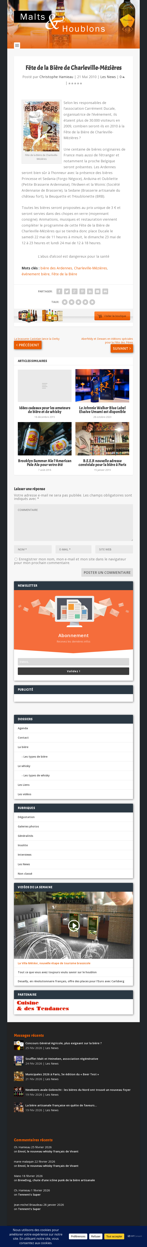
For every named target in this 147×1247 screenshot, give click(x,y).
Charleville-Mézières (90, 269)
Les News (108, 78)
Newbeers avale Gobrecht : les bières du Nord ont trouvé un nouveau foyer (78, 1091)
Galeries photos (28, 828)
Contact (23, 739)
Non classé (25, 875)
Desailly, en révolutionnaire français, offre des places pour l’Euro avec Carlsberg (71, 983)
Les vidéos (24, 796)
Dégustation (26, 818)
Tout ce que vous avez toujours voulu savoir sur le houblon (57, 974)
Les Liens (23, 786)
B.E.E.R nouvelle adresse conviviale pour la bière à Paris (102, 464)
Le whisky (24, 767)
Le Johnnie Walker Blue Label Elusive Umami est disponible (102, 411)
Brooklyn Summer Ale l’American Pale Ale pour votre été (44, 464)
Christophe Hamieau (56, 78)
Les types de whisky (37, 777)
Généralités (25, 837)
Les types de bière (35, 758)
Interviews (24, 856)
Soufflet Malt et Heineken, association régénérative (61, 1060)
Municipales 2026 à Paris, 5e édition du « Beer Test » (62, 1076)
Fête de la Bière (64, 275)
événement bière (36, 275)
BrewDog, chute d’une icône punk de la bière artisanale (56, 1182)
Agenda (23, 730)
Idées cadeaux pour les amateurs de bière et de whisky (44, 411)
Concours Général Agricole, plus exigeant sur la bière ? (63, 1045)
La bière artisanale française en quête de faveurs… (61, 1107)
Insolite (23, 847)
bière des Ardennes (56, 269)
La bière (23, 749)
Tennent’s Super (29, 1196)
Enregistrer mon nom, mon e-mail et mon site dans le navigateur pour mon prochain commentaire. (70, 562)
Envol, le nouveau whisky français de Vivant (48, 1153)
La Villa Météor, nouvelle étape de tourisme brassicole (54, 965)
